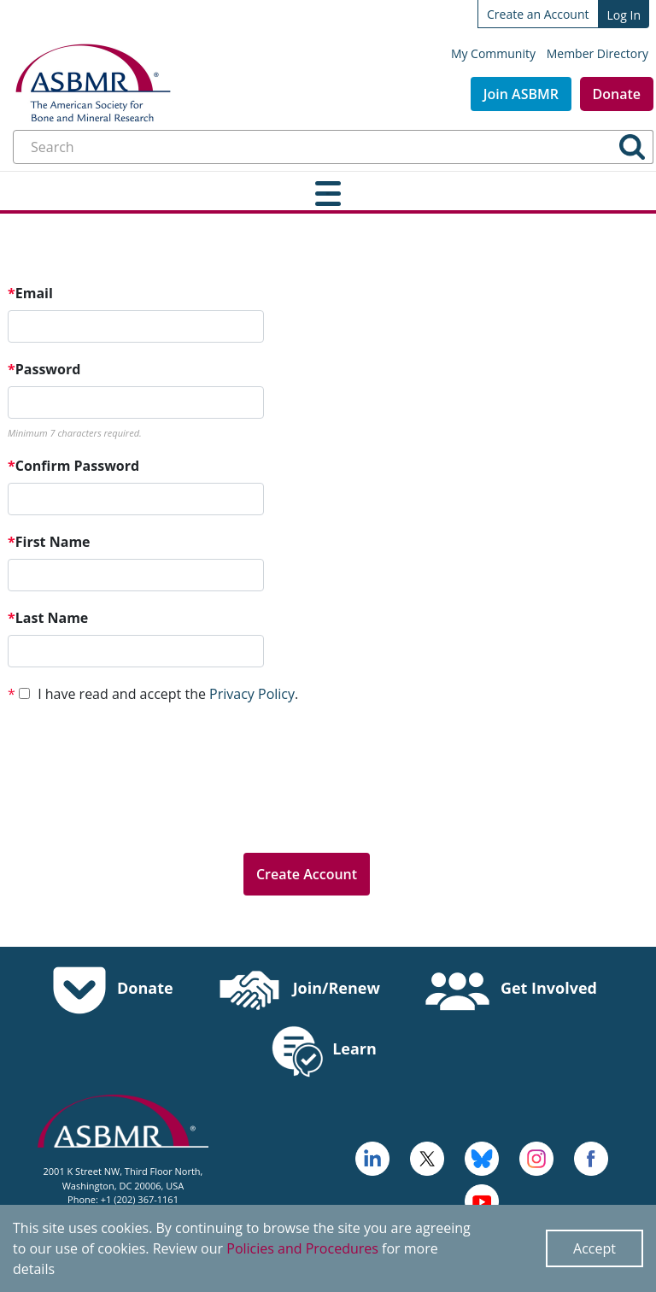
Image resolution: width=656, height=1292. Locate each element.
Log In (624, 15)
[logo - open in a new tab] (372, 1157)
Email (30, 293)
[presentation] (137, 805)
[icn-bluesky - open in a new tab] (481, 1157)
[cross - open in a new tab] (591, 1157)
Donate (617, 94)
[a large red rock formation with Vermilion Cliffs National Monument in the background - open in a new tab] (427, 1157)
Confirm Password (73, 465)
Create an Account (538, 14)
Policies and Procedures (302, 1248)
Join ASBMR (521, 94)
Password (44, 369)
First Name (49, 541)
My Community (493, 53)
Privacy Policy (252, 693)
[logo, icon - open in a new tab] (481, 1199)
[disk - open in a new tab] (536, 1157)
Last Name (48, 617)
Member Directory (597, 53)
